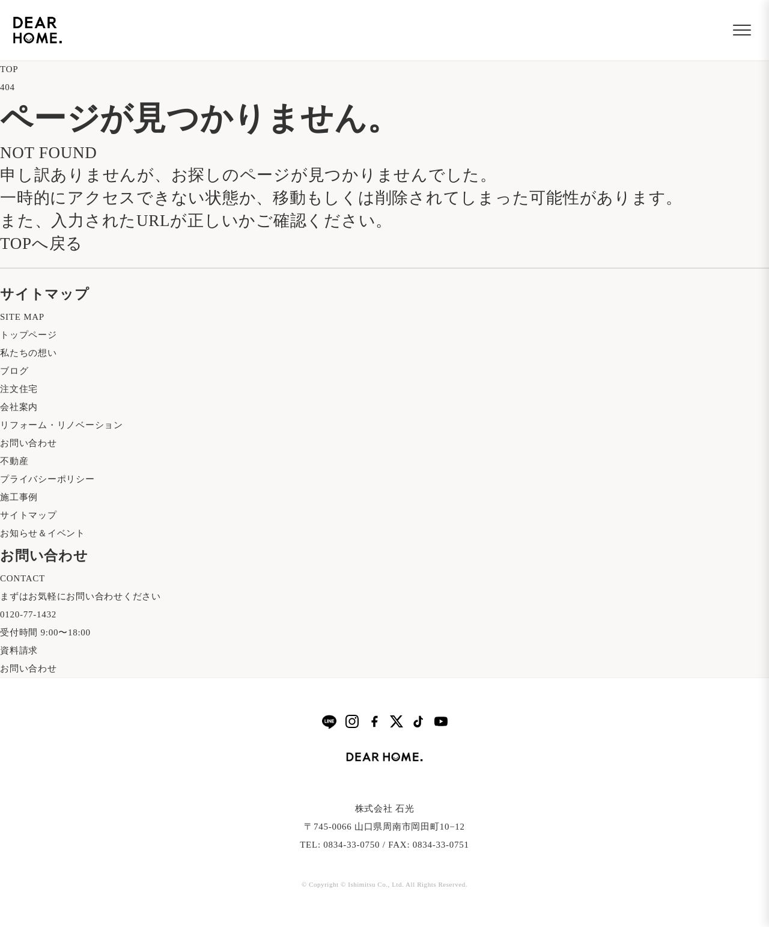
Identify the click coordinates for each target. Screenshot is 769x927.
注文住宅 (19, 389)
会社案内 (19, 407)
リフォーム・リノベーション (61, 425)
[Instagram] (352, 721)
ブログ (14, 371)
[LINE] (329, 721)
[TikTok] (418, 721)
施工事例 (19, 497)
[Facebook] (374, 721)
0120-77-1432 (28, 614)
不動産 (14, 461)
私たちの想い (28, 353)
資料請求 (19, 650)
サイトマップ (28, 515)
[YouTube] (441, 721)
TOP (9, 69)
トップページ (28, 335)
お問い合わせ (28, 443)
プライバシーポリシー (47, 479)
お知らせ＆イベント (42, 533)
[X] (396, 721)
